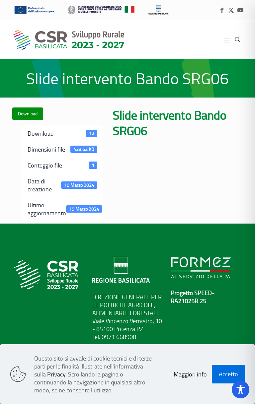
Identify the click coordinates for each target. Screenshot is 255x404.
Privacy (56, 374)
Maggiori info (190, 374)
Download (28, 113)
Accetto (228, 374)
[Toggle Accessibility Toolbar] (240, 389)
